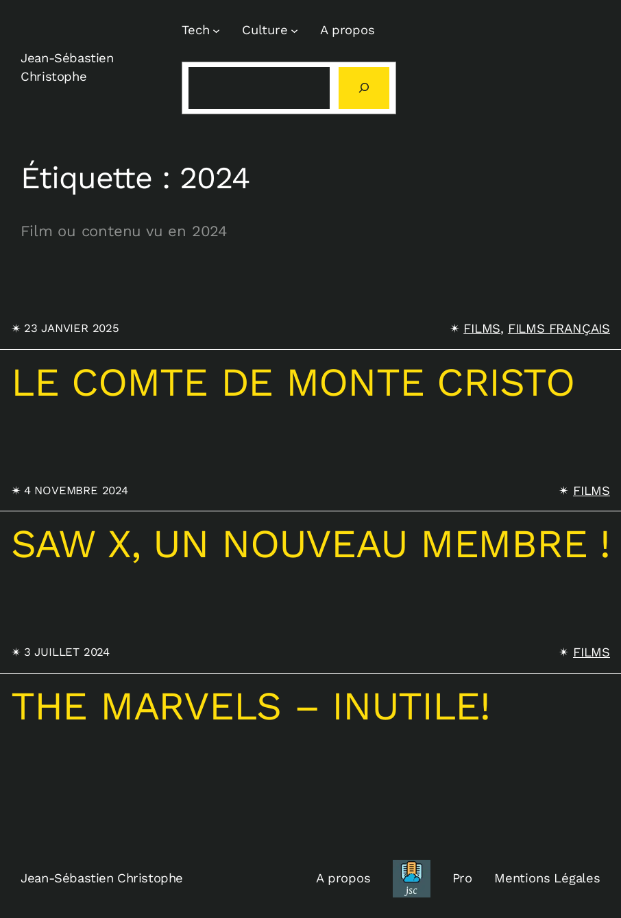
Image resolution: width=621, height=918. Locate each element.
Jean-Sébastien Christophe (102, 878)
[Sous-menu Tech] (216, 30)
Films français (559, 328)
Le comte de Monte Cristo (292, 383)
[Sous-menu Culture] (294, 30)
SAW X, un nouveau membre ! (310, 544)
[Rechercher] (364, 88)
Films (481, 328)
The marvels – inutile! (250, 706)
